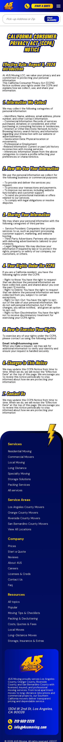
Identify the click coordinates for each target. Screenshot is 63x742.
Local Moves (16, 629)
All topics (14, 601)
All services (15, 490)
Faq (10, 585)
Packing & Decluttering (23, 618)
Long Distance (17, 468)
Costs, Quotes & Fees (22, 624)
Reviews (13, 557)
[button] (58, 6)
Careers (13, 568)
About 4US (15, 562)
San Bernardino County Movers (28, 523)
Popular (12, 607)
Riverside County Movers (24, 518)
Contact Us (15, 579)
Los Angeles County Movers (26, 507)
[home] (9, 6)
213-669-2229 (24, 721)
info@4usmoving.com (30, 727)
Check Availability (51, 19)
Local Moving (16, 462)
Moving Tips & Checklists (24, 613)
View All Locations (19, 529)
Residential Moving (20, 451)
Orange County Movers (23, 512)
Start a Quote (17, 551)
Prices (12, 546)
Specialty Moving (19, 473)
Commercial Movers (21, 456)
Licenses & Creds (19, 574)
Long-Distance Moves (22, 635)
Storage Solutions (19, 479)
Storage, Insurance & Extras (26, 640)
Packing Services (19, 484)
